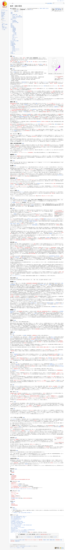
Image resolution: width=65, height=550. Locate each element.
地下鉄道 (25, 111)
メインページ (3, 9)
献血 (50, 193)
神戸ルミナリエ (32, 444)
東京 (15, 179)
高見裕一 (60, 271)
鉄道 (60, 85)
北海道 (11, 223)
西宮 (23, 61)
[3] (26, 313)
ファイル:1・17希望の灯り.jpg (59, 442)
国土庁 (23, 257)
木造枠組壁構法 (30, 152)
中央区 (41, 124)
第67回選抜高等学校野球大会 (22, 399)
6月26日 (40, 341)
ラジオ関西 (38, 129)
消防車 (52, 92)
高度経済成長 (21, 116)
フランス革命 (58, 126)
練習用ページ (3, 16)
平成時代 (44, 539)
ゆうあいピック (45, 398)
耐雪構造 (57, 224)
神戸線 (15, 103)
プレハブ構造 (21, 389)
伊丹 (29, 61)
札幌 (16, 184)
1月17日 (47, 8)
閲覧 (46, 3)
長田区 (15, 88)
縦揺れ (54, 104)
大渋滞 (30, 110)
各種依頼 (2, 15)
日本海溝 (42, 218)
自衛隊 (50, 284)
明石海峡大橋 (19, 126)
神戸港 (18, 124)
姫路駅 (36, 339)
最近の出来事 (3, 12)
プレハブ (20, 152)
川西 (33, 61)
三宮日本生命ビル (34, 136)
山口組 (35, 302)
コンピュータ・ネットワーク (41, 381)
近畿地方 (15, 213)
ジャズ (54, 180)
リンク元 (3, 23)
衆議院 (60, 426)
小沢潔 (21, 257)
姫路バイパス (60, 354)
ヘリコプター (15, 426)
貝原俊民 (47, 248)
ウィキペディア (56, 8)
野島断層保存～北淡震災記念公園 (16, 521)
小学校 (51, 388)
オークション (16, 186)
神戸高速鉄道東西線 (17, 109)
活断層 (35, 83)
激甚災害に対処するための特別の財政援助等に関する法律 (20, 479)
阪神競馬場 (32, 395)
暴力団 (32, 302)
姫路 (17, 355)
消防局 (54, 91)
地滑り (31, 97)
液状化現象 (22, 125)
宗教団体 (57, 302)
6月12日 (32, 340)
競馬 (17, 184)
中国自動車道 (16, 354)
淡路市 (24, 238)
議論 (12, 3)
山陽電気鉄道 (34, 335)
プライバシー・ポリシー (13, 547)
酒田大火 (44, 313)
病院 (58, 85)
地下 (13, 109)
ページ (10, 3)
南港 (23, 173)
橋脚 (62, 106)
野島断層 (40, 238)
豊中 (31, 61)
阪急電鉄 (25, 335)
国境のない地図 (16, 394)
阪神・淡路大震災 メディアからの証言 (17, 527)
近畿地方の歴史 (52, 539)
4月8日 (52, 339)
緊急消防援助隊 (28, 283)
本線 (31, 114)
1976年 (35, 313)
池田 (35, 61)
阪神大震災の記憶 (14, 528)
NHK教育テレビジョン (15, 370)
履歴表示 (50, 3)
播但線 (56, 349)
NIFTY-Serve (53, 380)
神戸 (18, 61)
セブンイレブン (18, 275)
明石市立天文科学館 (27, 498)
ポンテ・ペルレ (13, 494)
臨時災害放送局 (13, 482)
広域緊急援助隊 (34, 283)
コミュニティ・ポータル (4, 11)
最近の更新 (2, 13)
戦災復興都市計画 (55, 311)
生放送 (49, 376)
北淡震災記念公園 (48, 238)
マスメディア (14, 419)
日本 (14, 85)
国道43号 (58, 109)
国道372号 (50, 355)
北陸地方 (18, 223)
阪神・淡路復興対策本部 (44, 311)
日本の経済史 (57, 539)
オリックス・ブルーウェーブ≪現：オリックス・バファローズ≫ (21, 488)
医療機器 (53, 306)
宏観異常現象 (16, 462)
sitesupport (2, 18)
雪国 (22, 223)
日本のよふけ (32, 430)
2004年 (56, 283)
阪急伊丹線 (32, 121)
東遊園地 (17, 439)
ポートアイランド (45, 124)
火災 (21, 88)
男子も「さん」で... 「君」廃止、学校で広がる (18, 532)
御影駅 (59, 114)
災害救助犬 (13, 478)
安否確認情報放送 (59, 370)
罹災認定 (55, 83)
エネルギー (29, 211)
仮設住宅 (51, 83)
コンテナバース (15, 176)
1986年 (44, 85)
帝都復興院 (20, 311)
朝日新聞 (13, 202)
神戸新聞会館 (27, 130)
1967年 (26, 116)
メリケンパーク (59, 238)
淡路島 (13, 60)
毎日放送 (19, 485)
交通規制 (47, 109)
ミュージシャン (26, 179)
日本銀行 (13, 430)
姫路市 (30, 253)
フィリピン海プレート (36, 218)
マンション (55, 85)
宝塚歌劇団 (12, 393)
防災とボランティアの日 (46, 195)
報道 (61, 539)
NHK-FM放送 (22, 370)
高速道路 (25, 104)
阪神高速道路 (12, 103)
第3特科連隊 (33, 253)
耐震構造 (36, 116)
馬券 (28, 184)
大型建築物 (25, 85)
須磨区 (59, 88)
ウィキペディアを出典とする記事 (19, 539)
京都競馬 (20, 183)
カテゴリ (11, 539)
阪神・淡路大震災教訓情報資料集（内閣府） (18, 516)
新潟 (44, 64)
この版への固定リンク (4, 28)
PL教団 (52, 302)
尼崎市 (56, 124)
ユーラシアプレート (54, 218)
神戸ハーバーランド (30, 406)
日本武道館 (18, 179)
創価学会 (48, 302)
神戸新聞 (15, 130)
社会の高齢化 (55, 386)
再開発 (24, 388)
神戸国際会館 (27, 394)
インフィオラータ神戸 (14, 493)
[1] (35, 94)
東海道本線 (39, 121)
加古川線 (47, 349)
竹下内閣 (11, 296)
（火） (11, 9)
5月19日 (27, 176)
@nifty (58, 380)
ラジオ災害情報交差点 (14, 486)
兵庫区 (11, 89)
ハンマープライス (23, 186)
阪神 (16, 61)
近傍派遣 (20, 247)
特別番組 (51, 363)
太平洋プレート (29, 218)
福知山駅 (12, 350)
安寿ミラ (44, 393)
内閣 (36, 195)
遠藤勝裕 (23, 430)
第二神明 (56, 354)
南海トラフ (46, 218)
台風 (25, 149)
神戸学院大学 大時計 (14, 498)
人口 (17, 386)
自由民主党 (17, 257)
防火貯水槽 (29, 91)
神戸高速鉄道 (60, 341)
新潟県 (48, 237)
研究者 (52, 462)
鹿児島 (12, 65)
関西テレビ (12, 186)
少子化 (59, 386)
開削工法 (48, 111)
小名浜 (36, 64)
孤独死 (12, 502)
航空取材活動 (50, 425)
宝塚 (25, 61)
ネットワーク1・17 (14, 485)
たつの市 (31, 532)
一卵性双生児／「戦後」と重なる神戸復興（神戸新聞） (22, 512)
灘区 (39, 114)
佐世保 (41, 64)
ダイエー (13, 275)
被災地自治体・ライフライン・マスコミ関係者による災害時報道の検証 (22, 529)
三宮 (14, 440)
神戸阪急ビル (39, 405)
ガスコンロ (32, 410)
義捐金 (53, 193)
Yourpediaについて (19, 547)
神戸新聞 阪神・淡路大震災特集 (16, 523)
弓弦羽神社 (13, 499)
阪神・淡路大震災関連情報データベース (17, 517)
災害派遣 (40, 247)
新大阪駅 (32, 339)
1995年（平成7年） (43, 8)
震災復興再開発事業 (14, 505)
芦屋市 (50, 124)
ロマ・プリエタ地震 (50, 103)
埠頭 (26, 124)
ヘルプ (2, 17)
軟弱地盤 (44, 111)
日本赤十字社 (55, 186)
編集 (13, 56)
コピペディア (4, 20)
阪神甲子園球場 (36, 395)
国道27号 (54, 355)
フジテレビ (27, 430)
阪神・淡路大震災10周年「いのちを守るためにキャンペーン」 (21, 487)
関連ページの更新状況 (4, 24)
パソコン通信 (43, 380)
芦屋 (21, 61)
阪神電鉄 (29, 114)
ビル (52, 85)
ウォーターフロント (30, 169)
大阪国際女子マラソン (54, 395)
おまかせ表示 (3, 14)
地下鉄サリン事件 (42, 284)
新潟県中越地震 (34, 224)
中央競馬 (11, 183)
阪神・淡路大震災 (58, 9)
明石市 (35, 420)
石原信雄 (36, 296)
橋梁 (46, 117)
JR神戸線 (42, 121)
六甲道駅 (46, 121)
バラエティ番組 (53, 376)
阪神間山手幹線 (14, 110)
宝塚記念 (38, 183)
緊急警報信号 (16, 368)
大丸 (29, 404)
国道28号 (34, 109)
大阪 (15, 355)
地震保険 (50, 233)
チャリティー (33, 179)
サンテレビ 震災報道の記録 (15, 526)
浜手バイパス (57, 214)
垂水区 (50, 386)
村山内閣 (17, 296)
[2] (24, 199)
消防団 (16, 246)
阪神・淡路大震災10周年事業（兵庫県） (17, 522)
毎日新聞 (25, 200)
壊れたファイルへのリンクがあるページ (31, 539)
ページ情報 (3, 29)
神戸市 (39, 124)
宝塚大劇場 (19, 393)
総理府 (38, 311)
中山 (52, 183)
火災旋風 (37, 88)
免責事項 (23, 547)
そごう (11, 403)
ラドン (26, 465)
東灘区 (23, 106)
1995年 (48, 539)
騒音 (20, 426)
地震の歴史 (40, 539)
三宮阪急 (29, 405)
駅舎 (62, 85)
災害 (30, 9)
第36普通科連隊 (27, 247)
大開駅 (23, 109)
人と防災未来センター (30, 237)
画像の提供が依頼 (43, 534)
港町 (11, 124)
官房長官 (27, 299)
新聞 (36, 103)
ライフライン (45, 82)
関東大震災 (24, 82)
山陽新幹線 (56, 106)
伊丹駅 (35, 121)
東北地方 (14, 223)
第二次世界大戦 (24, 65)
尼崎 (27, 61)
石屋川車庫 (24, 115)
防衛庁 (12, 257)
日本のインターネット (17, 380)
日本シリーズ (26, 398)
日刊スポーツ (18, 202)
